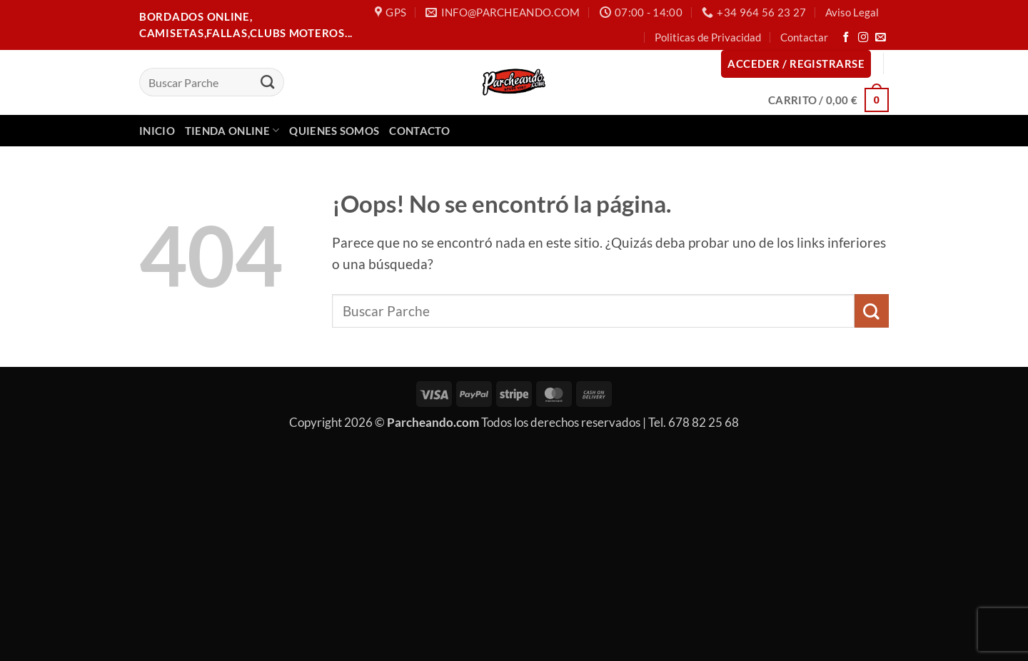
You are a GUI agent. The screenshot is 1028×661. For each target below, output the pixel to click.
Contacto (419, 130)
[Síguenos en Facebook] (846, 38)
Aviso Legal (852, 12)
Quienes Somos (334, 130)
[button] (796, 64)
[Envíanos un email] (880, 38)
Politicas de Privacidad (708, 37)
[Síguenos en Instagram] (863, 38)
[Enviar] (267, 82)
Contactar (804, 37)
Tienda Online (232, 130)
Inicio (157, 130)
